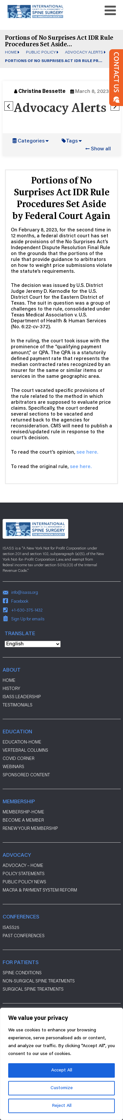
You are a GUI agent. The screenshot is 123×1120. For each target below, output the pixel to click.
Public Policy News (24, 882)
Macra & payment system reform (40, 890)
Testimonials (17, 705)
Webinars (13, 766)
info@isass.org (24, 592)
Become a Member (23, 820)
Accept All (61, 1070)
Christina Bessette (42, 91)
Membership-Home (23, 812)
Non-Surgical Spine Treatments (39, 981)
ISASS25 (11, 927)
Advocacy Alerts (84, 51)
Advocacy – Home (23, 865)
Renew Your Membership (30, 828)
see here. (87, 452)
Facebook (20, 601)
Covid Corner (18, 758)
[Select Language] (33, 644)
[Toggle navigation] (110, 10)
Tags (72, 141)
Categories (31, 141)
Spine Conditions (22, 973)
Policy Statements (24, 873)
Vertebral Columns (25, 750)
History (11, 688)
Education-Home (22, 742)
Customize (62, 1088)
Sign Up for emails (27, 619)
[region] (61, 1064)
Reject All (62, 1106)
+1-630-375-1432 (27, 610)
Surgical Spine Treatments (33, 989)
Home (11, 51)
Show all (101, 149)
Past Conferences (24, 935)
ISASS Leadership (22, 697)
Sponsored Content (26, 775)
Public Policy (41, 51)
